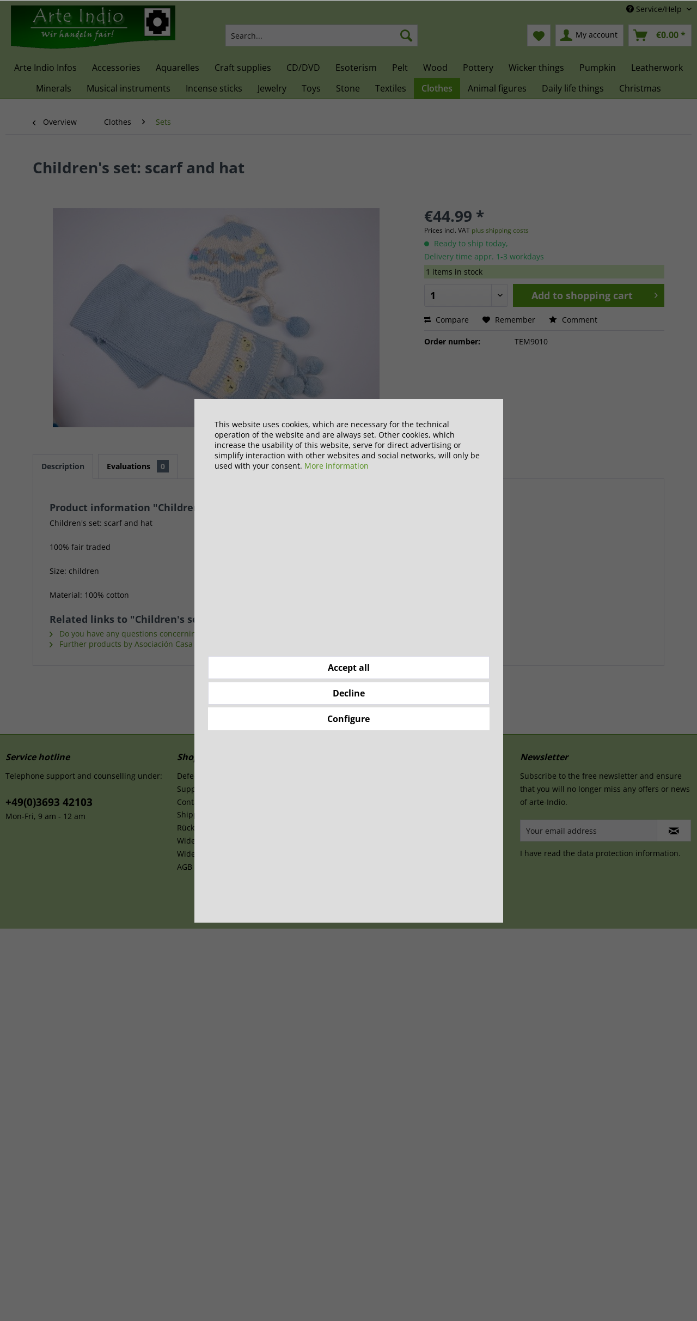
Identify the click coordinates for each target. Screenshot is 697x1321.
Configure (348, 719)
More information (336, 465)
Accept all (349, 668)
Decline (349, 693)
